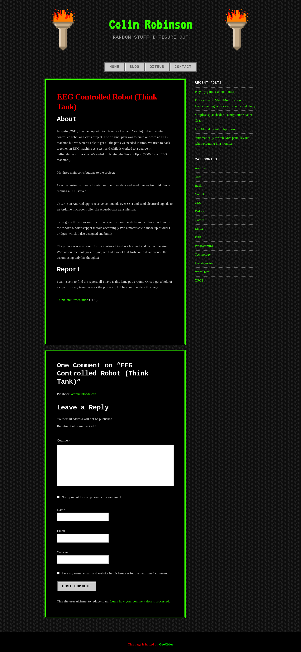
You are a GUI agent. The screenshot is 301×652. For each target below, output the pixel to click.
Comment (65, 440)
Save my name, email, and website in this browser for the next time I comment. (115, 573)
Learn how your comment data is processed (139, 601)
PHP (198, 237)
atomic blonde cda (83, 394)
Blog (134, 67)
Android (200, 168)
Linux (199, 228)
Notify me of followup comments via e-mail (91, 497)
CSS (198, 203)
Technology (203, 254)
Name (61, 510)
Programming (204, 246)
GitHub (157, 67)
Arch (198, 177)
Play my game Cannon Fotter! (215, 92)
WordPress (202, 272)
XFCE (199, 280)
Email (61, 531)
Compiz (200, 194)
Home (114, 67)
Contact (182, 67)
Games (199, 220)
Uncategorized (205, 263)
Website (62, 552)
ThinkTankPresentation (72, 300)
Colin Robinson (150, 24)
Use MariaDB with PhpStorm (215, 129)
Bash (198, 185)
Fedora (199, 211)
